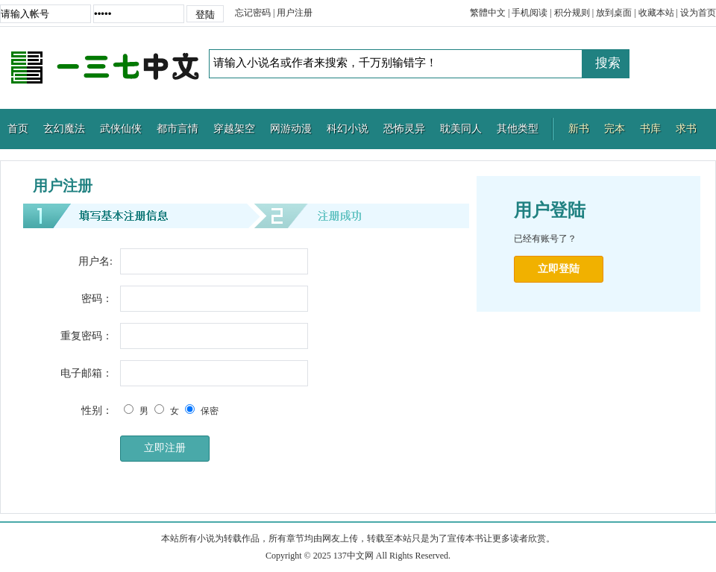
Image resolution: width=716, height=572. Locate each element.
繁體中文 (488, 12)
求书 (686, 128)
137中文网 (104, 67)
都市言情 (177, 128)
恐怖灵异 (404, 128)
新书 (578, 128)
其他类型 (517, 128)
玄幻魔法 (64, 128)
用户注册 (295, 12)
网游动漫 (291, 128)
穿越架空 (234, 128)
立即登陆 (559, 268)
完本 (614, 128)
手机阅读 (529, 12)
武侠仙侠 (121, 128)
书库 (650, 128)
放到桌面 (614, 12)
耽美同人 (461, 128)
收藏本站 (656, 12)
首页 (17, 128)
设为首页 (698, 12)
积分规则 (572, 12)
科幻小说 (347, 128)
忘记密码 (253, 12)
